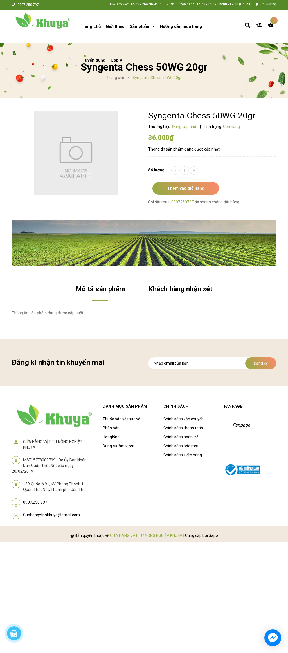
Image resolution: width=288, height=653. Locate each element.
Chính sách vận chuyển (183, 419)
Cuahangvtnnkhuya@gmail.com (51, 515)
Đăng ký (261, 363)
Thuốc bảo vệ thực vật (122, 419)
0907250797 (183, 202)
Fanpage (241, 425)
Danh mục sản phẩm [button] (125, 406)
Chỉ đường (268, 4)
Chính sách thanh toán (183, 428)
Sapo (213, 535)
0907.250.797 (28, 5)
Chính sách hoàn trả (181, 437)
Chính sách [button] (176, 406)
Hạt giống (111, 437)
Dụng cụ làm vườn (118, 446)
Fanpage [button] (233, 406)
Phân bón (111, 428)
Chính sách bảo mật (181, 446)
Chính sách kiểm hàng (182, 455)
